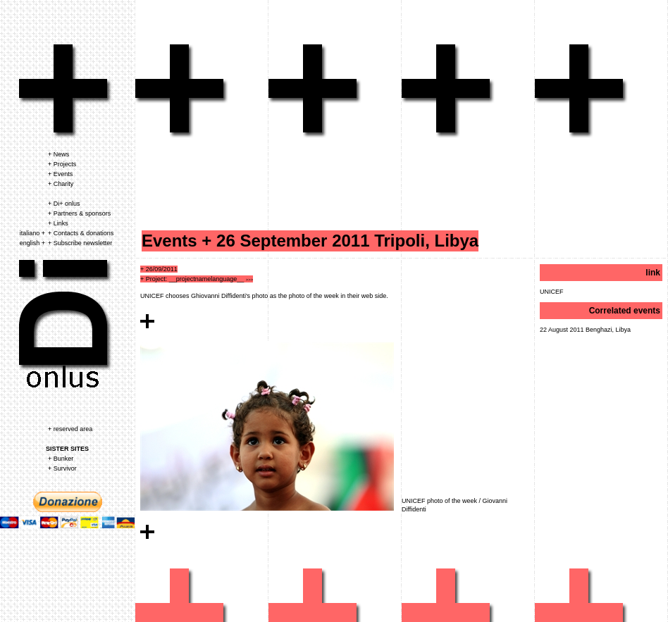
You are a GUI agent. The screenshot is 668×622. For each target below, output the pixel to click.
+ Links (58, 223)
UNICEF (552, 291)
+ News (58, 154)
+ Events (60, 174)
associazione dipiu (66, 91)
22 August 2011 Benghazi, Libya (585, 329)
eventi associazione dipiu (182, 91)
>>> (250, 280)
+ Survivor (62, 468)
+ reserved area (70, 429)
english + (32, 243)
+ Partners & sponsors (79, 213)
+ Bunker (60, 458)
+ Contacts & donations (80, 233)
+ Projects (62, 164)
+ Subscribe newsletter (80, 243)
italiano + (32, 233)
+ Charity (60, 183)
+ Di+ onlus (64, 203)
